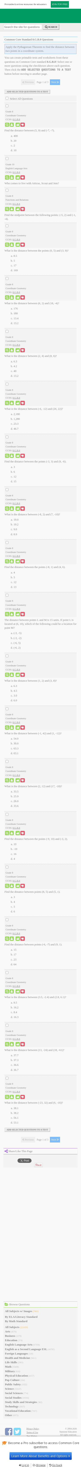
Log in (25, 1465)
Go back (57, 1465)
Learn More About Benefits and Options (40, 1456)
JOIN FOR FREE (60, 4)
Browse (41, 1465)
